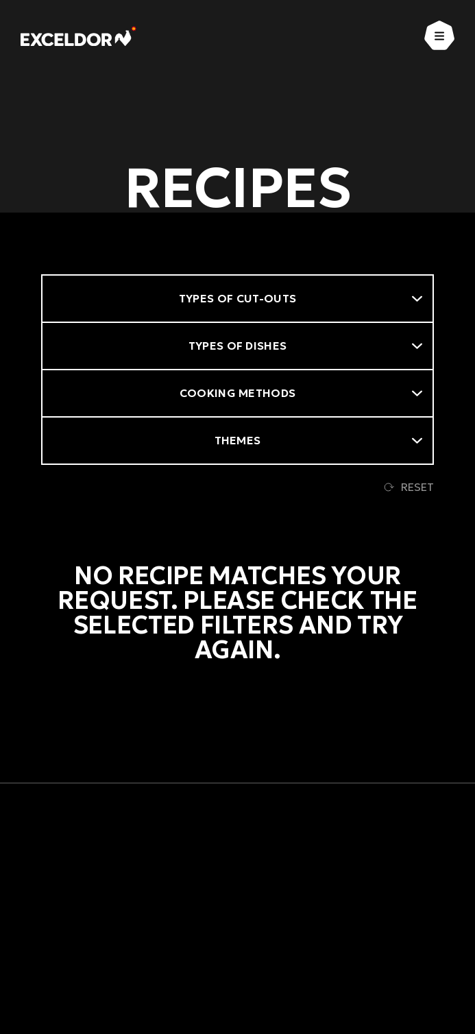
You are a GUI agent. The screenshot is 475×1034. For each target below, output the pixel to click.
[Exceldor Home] (78, 36)
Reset (409, 487)
